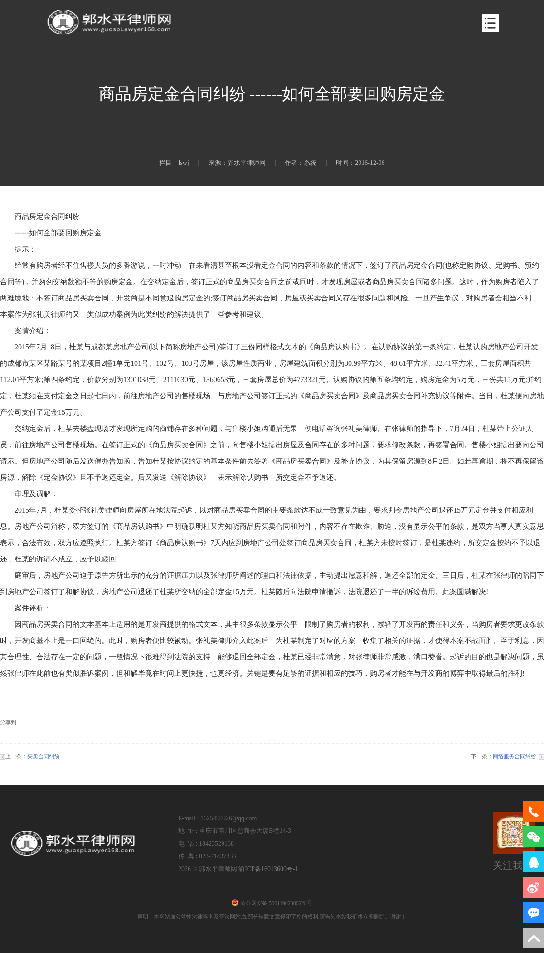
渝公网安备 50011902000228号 (272, 903)
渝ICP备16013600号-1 (268, 869)
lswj (183, 163)
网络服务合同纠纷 (514, 756)
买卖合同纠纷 (43, 756)
